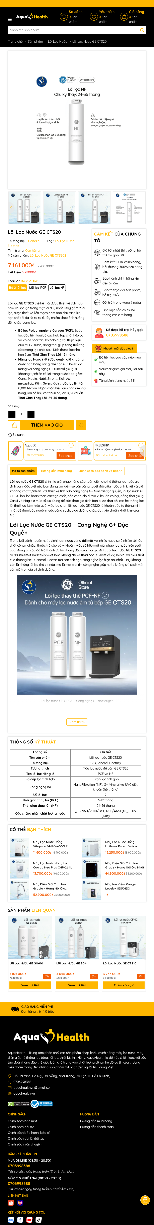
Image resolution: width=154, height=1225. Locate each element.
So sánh (16, 435)
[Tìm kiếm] (142, 30)
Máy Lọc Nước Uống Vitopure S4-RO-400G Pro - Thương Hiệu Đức (50, 844)
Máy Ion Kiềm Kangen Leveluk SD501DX (121, 886)
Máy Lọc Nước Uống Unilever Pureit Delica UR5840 (121, 844)
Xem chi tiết (30, 986)
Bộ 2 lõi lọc (17, 288)
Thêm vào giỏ (124, 986)
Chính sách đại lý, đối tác (26, 1140)
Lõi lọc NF (57, 288)
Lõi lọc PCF (37, 288)
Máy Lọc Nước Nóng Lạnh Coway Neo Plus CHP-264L (52, 865)
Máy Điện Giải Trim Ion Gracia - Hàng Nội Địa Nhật (50, 886)
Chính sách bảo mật (22, 1122)
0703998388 (117, 334)
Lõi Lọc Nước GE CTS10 (120, 963)
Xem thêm (77, 722)
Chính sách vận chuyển (25, 1146)
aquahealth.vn (24, 1095)
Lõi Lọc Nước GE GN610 (27, 963)
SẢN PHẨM (32, 910)
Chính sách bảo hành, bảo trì (29, 1134)
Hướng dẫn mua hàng (96, 1122)
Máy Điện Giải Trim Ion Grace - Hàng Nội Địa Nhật (122, 865)
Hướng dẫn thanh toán (97, 1128)
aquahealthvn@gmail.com (32, 1089)
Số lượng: (14, 406)
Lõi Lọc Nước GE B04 (72, 963)
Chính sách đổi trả (21, 1128)
